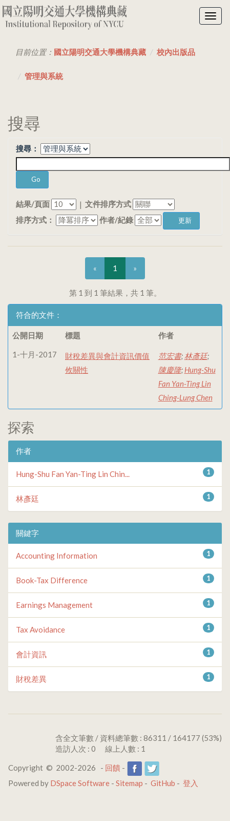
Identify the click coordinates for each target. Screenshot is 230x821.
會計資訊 (31, 654)
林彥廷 (195, 355)
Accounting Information (56, 555)
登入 (190, 783)
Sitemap (129, 783)
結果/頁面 (33, 203)
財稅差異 (31, 678)
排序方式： (35, 219)
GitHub (163, 783)
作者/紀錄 (116, 219)
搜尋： (27, 148)
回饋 (112, 767)
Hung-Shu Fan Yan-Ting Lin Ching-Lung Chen (187, 383)
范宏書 (169, 355)
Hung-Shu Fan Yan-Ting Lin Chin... (73, 474)
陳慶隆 (169, 369)
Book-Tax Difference (52, 580)
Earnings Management (54, 604)
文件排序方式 (108, 203)
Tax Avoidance (40, 629)
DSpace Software (80, 783)
